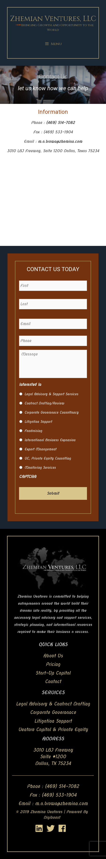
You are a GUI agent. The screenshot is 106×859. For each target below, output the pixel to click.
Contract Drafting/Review (44, 403)
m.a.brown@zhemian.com (60, 141)
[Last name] (53, 304)
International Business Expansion (49, 440)
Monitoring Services (40, 467)
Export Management (40, 449)
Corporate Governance (53, 712)
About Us (53, 656)
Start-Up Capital (53, 673)
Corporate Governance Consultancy (51, 412)
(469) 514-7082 (60, 122)
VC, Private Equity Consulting (47, 458)
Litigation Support (38, 421)
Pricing (53, 664)
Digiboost (51, 817)
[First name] (53, 286)
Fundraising (33, 431)
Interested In (30, 384)
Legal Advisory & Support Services (51, 394)
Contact (53, 681)
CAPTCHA (27, 476)
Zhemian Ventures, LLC (53, 19)
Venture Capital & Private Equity (53, 729)
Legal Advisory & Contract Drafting (53, 704)
